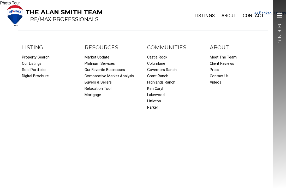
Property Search (36, 57)
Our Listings (31, 63)
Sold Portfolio (34, 70)
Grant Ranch (157, 76)
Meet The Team (223, 57)
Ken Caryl (155, 88)
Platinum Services (100, 63)
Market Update (97, 57)
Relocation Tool (98, 88)
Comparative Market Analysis (109, 76)
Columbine (156, 63)
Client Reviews (222, 63)
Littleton (154, 101)
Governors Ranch (162, 70)
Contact (253, 15)
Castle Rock (157, 57)
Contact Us (219, 76)
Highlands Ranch (161, 82)
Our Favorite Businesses (105, 70)
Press (214, 70)
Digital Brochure (35, 76)
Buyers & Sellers (98, 82)
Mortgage (93, 95)
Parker (152, 107)
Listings (205, 15)
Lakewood (156, 95)
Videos (215, 82)
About (229, 15)
